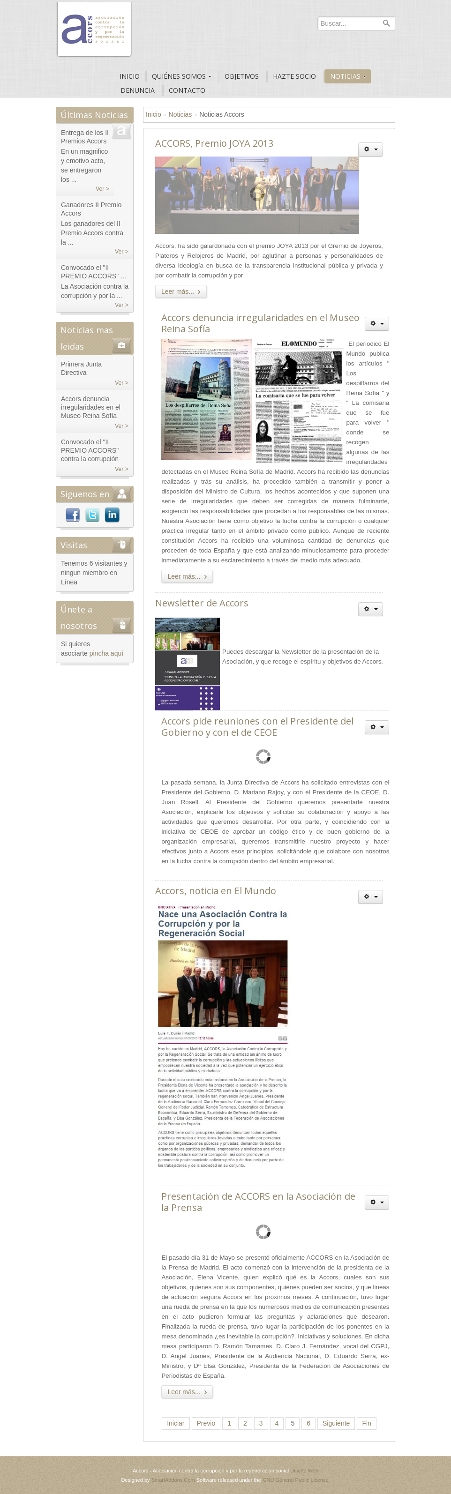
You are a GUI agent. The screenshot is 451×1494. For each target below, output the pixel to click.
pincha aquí (106, 653)
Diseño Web (304, 1470)
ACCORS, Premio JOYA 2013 (214, 143)
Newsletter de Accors (201, 603)
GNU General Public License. (296, 1480)
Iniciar (175, 1423)
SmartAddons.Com (173, 1480)
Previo (206, 1423)
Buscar (386, 23)
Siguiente (336, 1423)
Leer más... (182, 291)
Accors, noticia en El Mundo (215, 890)
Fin (366, 1423)
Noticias (180, 114)
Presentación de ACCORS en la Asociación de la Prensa (258, 1202)
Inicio (153, 114)
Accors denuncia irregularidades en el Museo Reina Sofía (260, 323)
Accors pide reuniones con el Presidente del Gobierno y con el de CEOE (257, 727)
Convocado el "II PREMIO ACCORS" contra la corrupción (90, 450)
